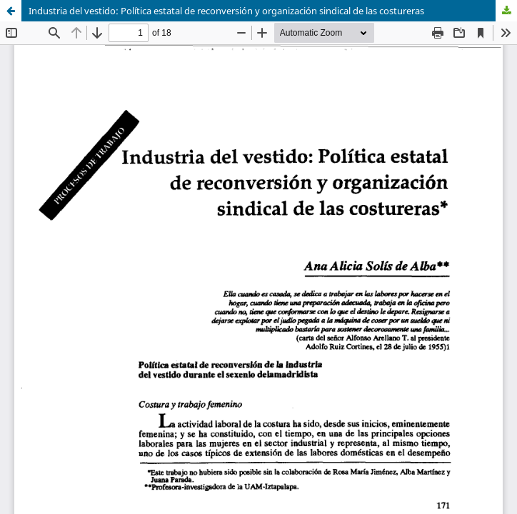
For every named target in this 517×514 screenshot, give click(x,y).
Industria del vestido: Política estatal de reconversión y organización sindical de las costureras (226, 10)
